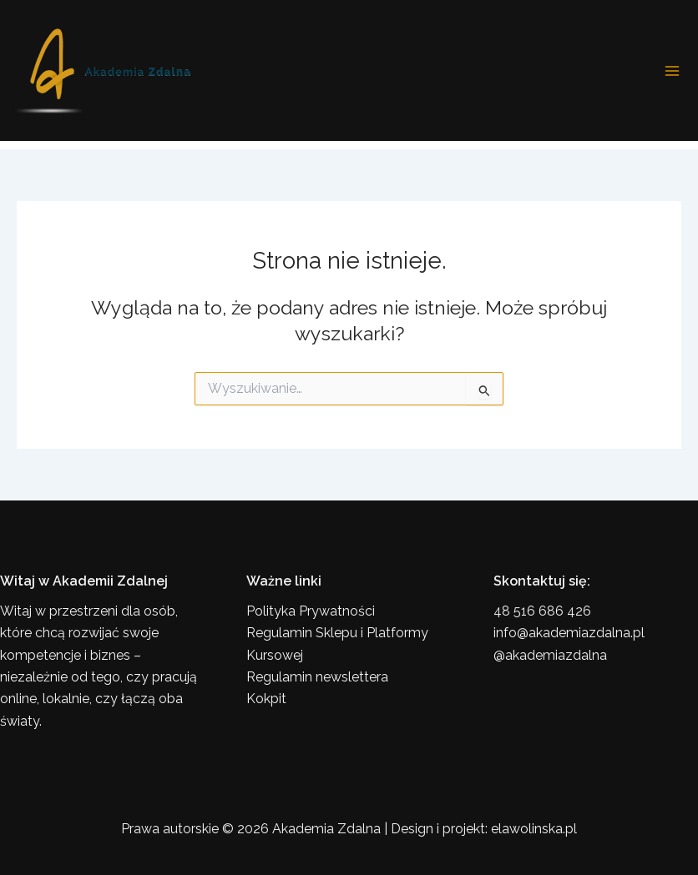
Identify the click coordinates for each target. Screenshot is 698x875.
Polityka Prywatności (310, 611)
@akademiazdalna (550, 655)
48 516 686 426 (542, 611)
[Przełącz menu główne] (672, 70)
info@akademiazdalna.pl (569, 633)
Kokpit (266, 699)
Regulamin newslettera (317, 677)
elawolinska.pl (534, 829)
